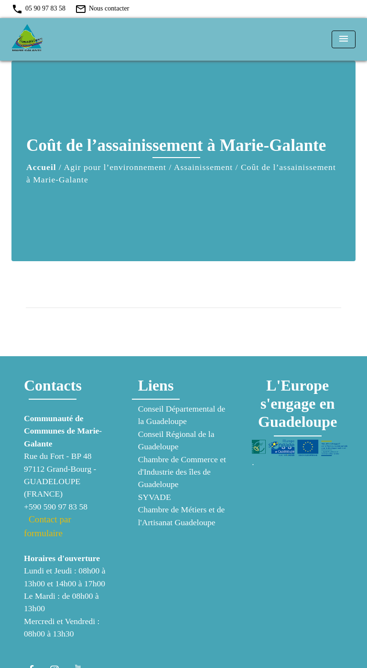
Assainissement (203, 167)
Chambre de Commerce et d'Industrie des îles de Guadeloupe (182, 472)
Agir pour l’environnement (115, 167)
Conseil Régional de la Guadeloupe (176, 440)
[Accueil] (47, 39)
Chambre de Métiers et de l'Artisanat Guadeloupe (181, 516)
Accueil (41, 167)
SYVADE (154, 497)
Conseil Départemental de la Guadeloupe (182, 415)
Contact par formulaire (47, 526)
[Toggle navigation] (344, 39)
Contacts (53, 385)
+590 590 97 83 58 (55, 506)
